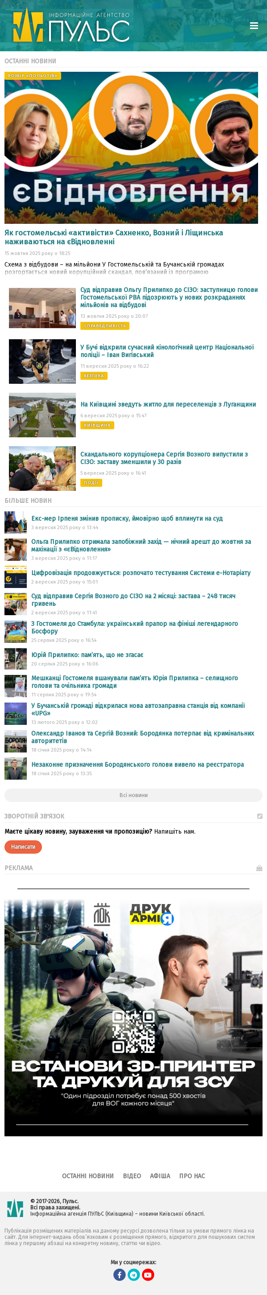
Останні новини (88, 1176)
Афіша (160, 1176)
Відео (132, 1176)
